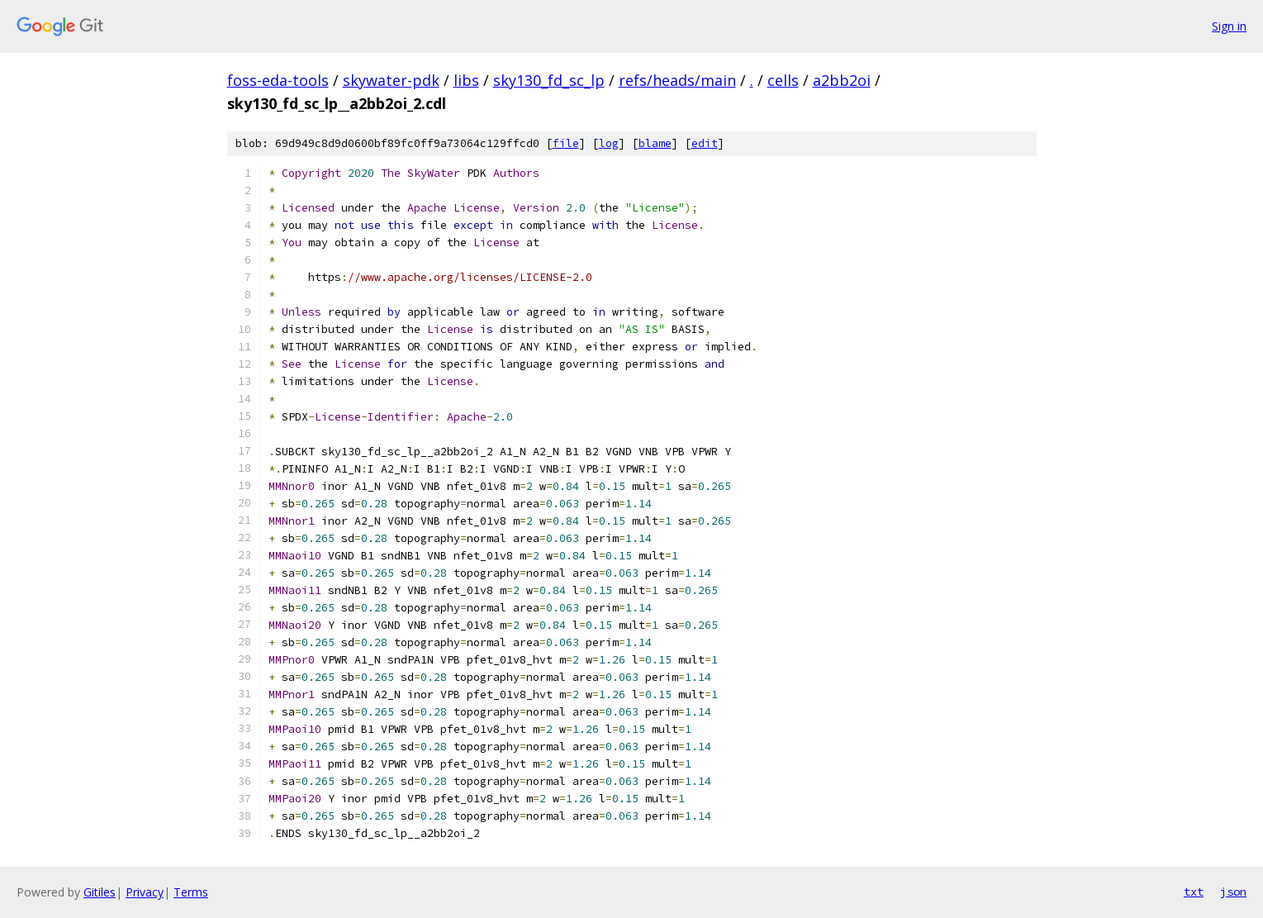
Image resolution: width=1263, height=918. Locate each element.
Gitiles (99, 892)
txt (1194, 891)
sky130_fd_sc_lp (549, 80)
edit (704, 143)
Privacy (145, 892)
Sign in (1229, 26)
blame (655, 143)
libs (466, 80)
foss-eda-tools (278, 80)
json (1233, 891)
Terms (190, 892)
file (566, 143)
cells (783, 80)
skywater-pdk (391, 80)
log (609, 143)
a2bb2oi (842, 80)
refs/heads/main (677, 80)
